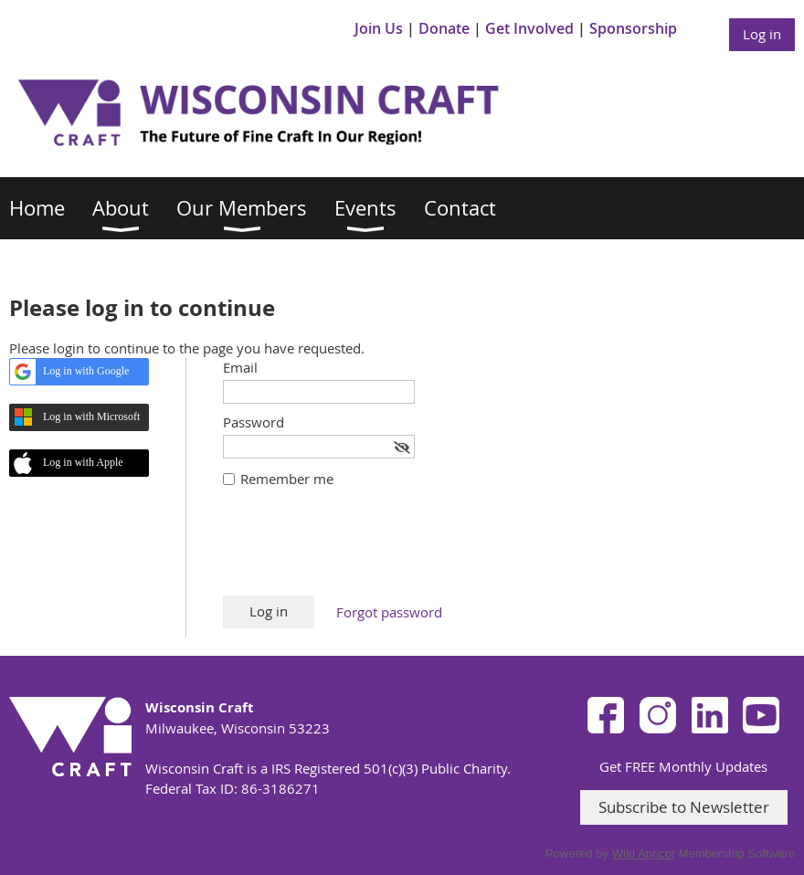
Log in (762, 34)
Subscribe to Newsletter (683, 806)
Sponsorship (633, 28)
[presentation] (362, 550)
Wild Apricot (643, 853)
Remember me (286, 478)
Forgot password (389, 612)
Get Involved (529, 28)
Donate (444, 28)
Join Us (378, 28)
